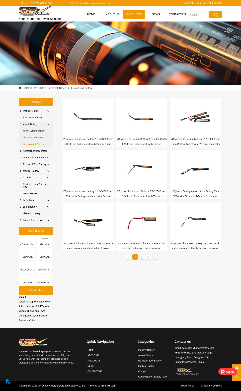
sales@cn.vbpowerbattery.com (35, 301)
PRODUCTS (41, 88)
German (198, 3)
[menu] (134, 14)
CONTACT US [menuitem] (177, 14)
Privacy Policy (187, 385)
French (208, 3)
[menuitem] (134, 14)
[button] (134, 15)
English (187, 3)
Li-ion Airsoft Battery (81, 88)
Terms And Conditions (210, 385)
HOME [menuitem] (91, 14)
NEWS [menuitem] (156, 14)
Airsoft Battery (59, 88)
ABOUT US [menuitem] (113, 14)
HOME (26, 88)
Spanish (218, 3)
